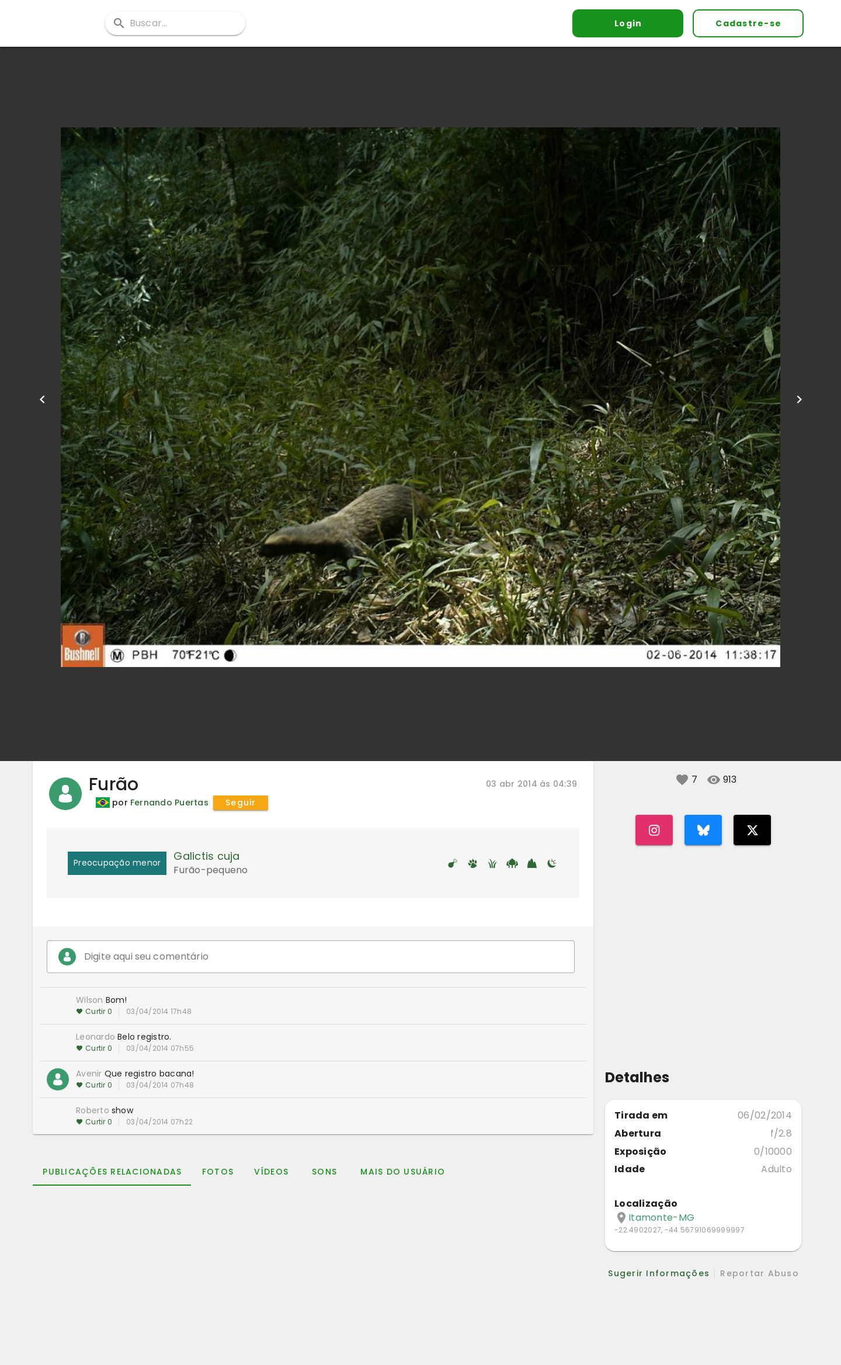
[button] (682, 780)
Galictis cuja (206, 856)
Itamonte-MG (661, 1217)
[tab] (112, 1172)
